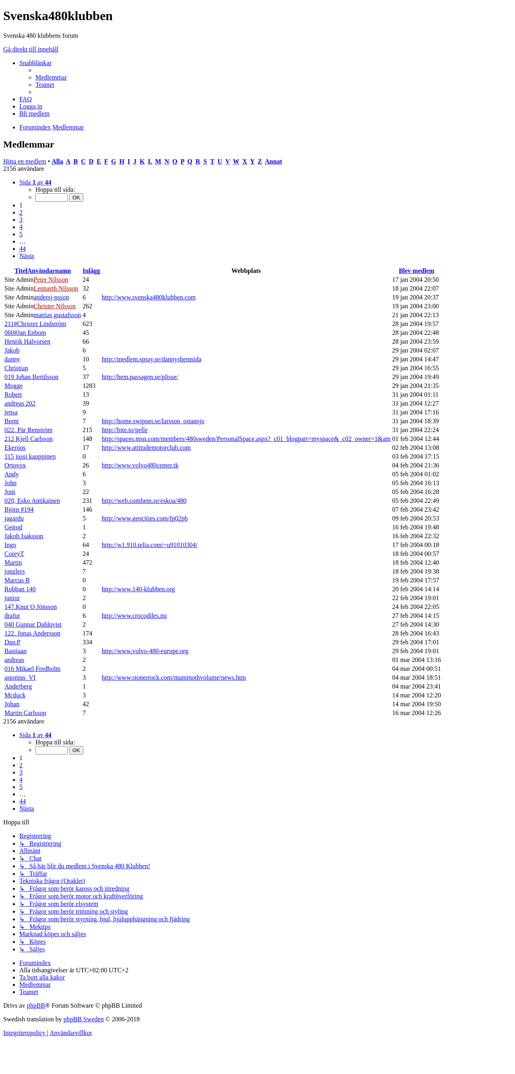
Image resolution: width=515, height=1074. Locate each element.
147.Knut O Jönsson (30, 606)
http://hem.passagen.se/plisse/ (140, 376)
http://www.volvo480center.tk (140, 465)
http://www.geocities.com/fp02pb (145, 518)
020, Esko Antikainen (32, 500)
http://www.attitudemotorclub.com (146, 447)
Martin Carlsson (25, 712)
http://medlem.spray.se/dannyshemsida (152, 359)
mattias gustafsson (57, 315)
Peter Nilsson (50, 279)
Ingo (10, 544)
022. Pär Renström (28, 429)
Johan (11, 704)
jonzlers (14, 571)
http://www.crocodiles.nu (134, 615)
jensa (11, 412)
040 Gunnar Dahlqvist (33, 624)
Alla (57, 161)
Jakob (11, 350)
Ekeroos (14, 447)
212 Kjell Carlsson (28, 438)
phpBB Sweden (84, 1019)
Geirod (13, 527)
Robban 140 (20, 589)
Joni (9, 491)
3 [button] (21, 219)
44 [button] (22, 248)
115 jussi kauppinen (30, 456)
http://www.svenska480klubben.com (149, 297)
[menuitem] (51, 77)
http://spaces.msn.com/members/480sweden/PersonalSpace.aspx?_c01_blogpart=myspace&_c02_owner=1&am (246, 438)
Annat (273, 161)
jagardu (14, 518)
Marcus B (17, 580)
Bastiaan (15, 651)
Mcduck (14, 695)
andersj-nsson (51, 297)
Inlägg (91, 270)
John (10, 483)
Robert (13, 394)
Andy (11, 474)
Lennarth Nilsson (55, 288)
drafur (12, 615)
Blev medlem (416, 270)
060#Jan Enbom (25, 332)
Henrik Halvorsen (27, 341)
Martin (13, 562)
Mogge (13, 385)
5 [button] (21, 234)
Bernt (11, 421)
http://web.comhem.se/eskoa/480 (144, 500)
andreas (14, 659)
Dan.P (12, 642)
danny (12, 359)
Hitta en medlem (24, 161)
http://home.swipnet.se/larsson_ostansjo (153, 421)
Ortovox (15, 465)
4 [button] (21, 226)
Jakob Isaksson (23, 536)
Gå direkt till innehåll (30, 49)
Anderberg (18, 686)
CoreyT (14, 553)
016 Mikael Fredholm (32, 668)
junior (12, 597)
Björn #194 (18, 509)
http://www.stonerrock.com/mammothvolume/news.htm (174, 677)
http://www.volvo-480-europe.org (145, 651)
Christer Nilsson (54, 306)
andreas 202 (19, 403)
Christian (16, 368)
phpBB (36, 1005)
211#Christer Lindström (35, 323)
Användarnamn (49, 270)
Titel (20, 270)
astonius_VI (19, 677)
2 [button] (21, 212)
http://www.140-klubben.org (138, 589)
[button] (35, 182)
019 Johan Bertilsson (31, 376)
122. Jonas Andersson (32, 633)
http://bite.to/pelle (125, 429)
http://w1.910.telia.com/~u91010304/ (150, 544)
